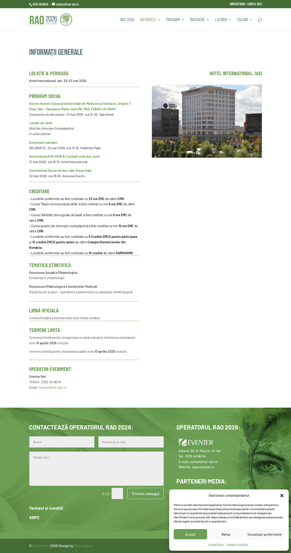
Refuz (226, 534)
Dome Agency (84, 546)
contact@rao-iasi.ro (53, 387)
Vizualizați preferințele (264, 534)
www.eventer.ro (203, 467)
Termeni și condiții (237, 544)
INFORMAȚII (148, 20)
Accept (190, 534)
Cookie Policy (216, 544)
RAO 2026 (127, 20)
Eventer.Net (41, 546)
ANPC (34, 517)
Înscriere (197, 20)
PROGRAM (173, 20)
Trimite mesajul (145, 493)
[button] (282, 495)
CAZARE (242, 20)
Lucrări (221, 20)
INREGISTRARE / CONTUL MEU (246, 4)
